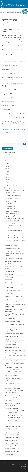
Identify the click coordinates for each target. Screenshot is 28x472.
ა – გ (5, 155)
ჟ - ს (5, 122)
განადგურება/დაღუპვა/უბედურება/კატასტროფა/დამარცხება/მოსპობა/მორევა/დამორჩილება (14, 390)
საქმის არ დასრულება (14, 124)
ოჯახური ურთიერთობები (12, 195)
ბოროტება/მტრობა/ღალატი (12, 251)
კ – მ (5, 163)
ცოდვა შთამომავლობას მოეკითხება (14, 350)
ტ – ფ (5, 171)
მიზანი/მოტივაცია (9, 277)
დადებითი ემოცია (10, 405)
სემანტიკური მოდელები (8, 185)
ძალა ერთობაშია (9, 353)
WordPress (23, 468)
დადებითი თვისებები (11, 201)
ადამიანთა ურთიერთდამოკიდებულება (14, 363)
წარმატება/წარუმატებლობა (12, 451)
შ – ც (5, 177)
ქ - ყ (23, 122)
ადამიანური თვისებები (10, 198)
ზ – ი (5, 160)
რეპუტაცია (7, 299)
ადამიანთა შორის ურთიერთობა (13, 190)
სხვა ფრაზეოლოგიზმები (11, 446)
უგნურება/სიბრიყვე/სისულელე (15, 230)
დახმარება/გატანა (10, 192)
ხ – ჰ (5, 182)
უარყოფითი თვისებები (12, 216)
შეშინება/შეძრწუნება (13, 420)
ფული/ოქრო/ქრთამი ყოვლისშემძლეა (14, 324)
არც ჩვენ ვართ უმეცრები (11, 375)
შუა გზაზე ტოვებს (19, 129)
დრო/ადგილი (8, 271)
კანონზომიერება (9, 274)
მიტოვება (6, 124)
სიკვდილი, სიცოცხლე (10, 302)
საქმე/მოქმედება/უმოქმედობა (13, 122)
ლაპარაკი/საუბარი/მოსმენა (12, 426)
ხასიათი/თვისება (9, 454)
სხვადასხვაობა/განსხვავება (12, 321)
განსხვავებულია (10, 287)
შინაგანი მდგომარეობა (11, 448)
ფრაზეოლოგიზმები (9, 361)
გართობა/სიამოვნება (10, 397)
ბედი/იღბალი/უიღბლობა (11, 248)
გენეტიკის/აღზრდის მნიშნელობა (13, 261)
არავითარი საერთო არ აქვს (13, 284)
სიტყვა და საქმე (10, 344)
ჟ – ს (5, 168)
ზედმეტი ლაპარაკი (11, 429)
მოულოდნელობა (9, 279)
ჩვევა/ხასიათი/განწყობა (11, 347)
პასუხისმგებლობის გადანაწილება (13, 296)
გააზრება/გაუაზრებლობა (11, 381)
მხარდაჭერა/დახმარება (11, 434)
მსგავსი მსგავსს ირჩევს (12, 290)
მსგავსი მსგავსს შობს (11, 293)
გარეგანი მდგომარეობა (11, 395)
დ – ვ (5, 157)
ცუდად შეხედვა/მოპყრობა (12, 367)
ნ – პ (5, 166)
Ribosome (22, 462)
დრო (6, 423)
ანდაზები (6, 188)
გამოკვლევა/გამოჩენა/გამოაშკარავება (14, 383)
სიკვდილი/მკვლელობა (11, 443)
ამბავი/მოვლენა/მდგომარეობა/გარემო (15, 240)
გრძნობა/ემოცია (9, 264)
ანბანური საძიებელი (7, 152)
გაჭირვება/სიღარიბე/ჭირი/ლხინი (13, 258)
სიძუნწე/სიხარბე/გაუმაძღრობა (15, 225)
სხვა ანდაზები (8, 318)
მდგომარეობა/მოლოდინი (11, 432)
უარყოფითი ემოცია (11, 408)
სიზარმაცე (10, 223)
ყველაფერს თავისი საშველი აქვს (13, 333)
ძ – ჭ (5, 179)
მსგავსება (7, 282)
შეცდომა (7, 339)
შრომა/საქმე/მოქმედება (11, 342)
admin (4, 22)
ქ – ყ (5, 174)
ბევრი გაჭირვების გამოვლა (12, 378)
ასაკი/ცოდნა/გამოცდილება (12, 245)
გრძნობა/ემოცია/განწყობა (11, 403)
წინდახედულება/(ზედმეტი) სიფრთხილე (15, 355)
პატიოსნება (10, 203)
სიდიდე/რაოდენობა (10, 440)
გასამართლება (9, 400)
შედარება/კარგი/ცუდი (10, 336)
